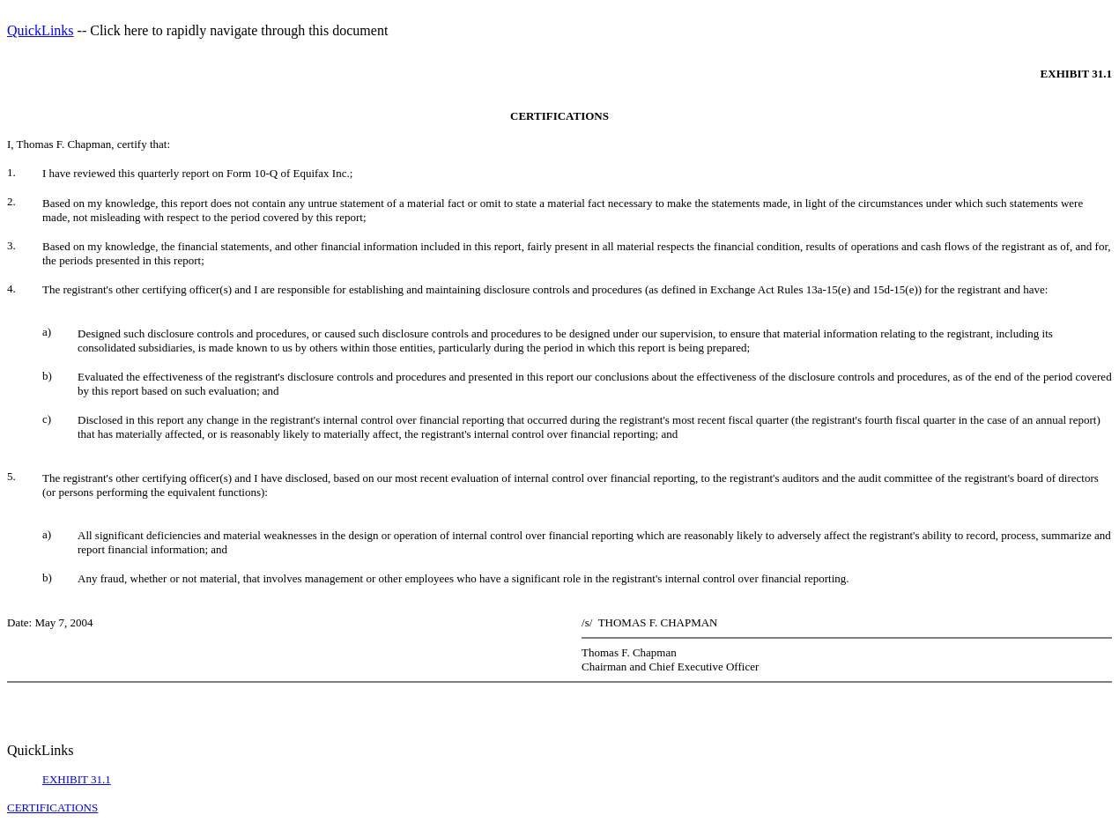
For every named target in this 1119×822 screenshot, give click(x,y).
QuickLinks (40, 30)
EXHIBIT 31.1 (76, 779)
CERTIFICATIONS (52, 807)
